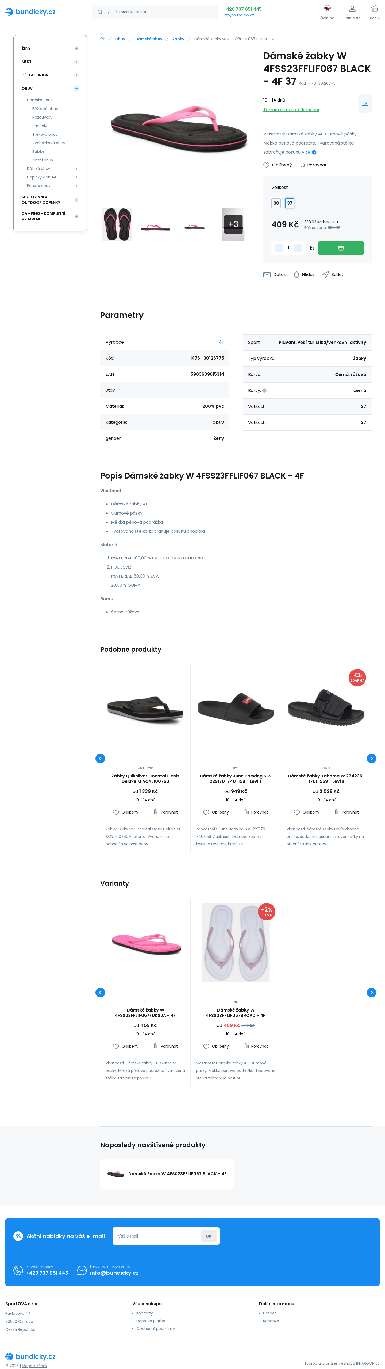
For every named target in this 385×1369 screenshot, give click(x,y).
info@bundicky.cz (239, 15)
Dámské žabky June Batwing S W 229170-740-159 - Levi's (236, 778)
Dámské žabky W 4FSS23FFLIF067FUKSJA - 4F (145, 1013)
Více (306, 152)
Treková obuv (45, 134)
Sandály (39, 126)
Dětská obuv (38, 168)
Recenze (271, 1321)
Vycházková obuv (48, 143)
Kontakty (144, 1313)
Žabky (178, 39)
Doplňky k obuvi (41, 177)
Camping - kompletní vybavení (43, 216)
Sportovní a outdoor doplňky (41, 199)
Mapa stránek (34, 1365)
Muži (26, 61)
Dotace (270, 1313)
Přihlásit (209, 1236)
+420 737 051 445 (243, 9)
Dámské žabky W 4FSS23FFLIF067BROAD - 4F (235, 1013)
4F (365, 103)
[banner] (42, 12)
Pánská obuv (39, 185)
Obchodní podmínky (155, 1328)
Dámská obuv (148, 39)
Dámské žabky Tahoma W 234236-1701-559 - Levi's (326, 778)
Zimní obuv (42, 160)
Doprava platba (150, 1321)
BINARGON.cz (368, 1363)
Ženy (26, 48)
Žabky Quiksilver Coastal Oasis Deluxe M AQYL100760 (145, 778)
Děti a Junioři (35, 75)
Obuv (120, 39)
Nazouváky (42, 117)
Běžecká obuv (45, 108)
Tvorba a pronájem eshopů (329, 1363)
